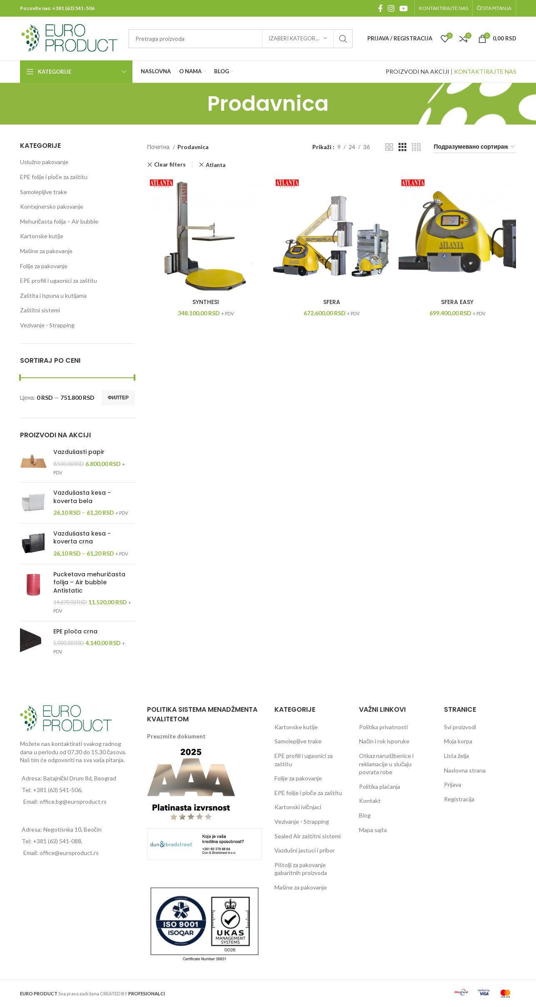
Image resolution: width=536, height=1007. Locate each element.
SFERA (331, 302)
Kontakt (370, 800)
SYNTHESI (205, 302)
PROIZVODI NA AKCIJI (417, 71)
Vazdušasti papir (79, 452)
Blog (365, 815)
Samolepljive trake (43, 191)
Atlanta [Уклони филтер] (215, 165)
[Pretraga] (240, 38)
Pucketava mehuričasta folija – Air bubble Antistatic (89, 583)
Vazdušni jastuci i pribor (304, 850)
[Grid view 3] (402, 147)
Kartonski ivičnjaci (297, 806)
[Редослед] (474, 147)
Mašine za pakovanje (46, 250)
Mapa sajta (373, 829)
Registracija (459, 799)
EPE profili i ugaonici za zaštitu (58, 280)
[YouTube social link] (403, 8)
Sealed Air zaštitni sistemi (307, 836)
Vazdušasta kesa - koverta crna (82, 538)
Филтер (118, 397)
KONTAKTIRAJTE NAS (485, 71)
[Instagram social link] (391, 8)
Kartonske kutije (41, 235)
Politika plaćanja (379, 786)
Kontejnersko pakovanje (51, 206)
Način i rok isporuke (384, 741)
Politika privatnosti (383, 726)
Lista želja (456, 755)
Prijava (452, 784)
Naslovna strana (465, 770)
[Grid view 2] (389, 147)
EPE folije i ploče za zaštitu (53, 176)
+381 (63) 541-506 (73, 8)
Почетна (159, 146)
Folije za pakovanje (43, 265)
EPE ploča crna (75, 632)
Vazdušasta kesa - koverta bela (82, 497)
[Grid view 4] (416, 147)
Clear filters (170, 164)
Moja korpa (458, 741)
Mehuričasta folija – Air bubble (59, 221)
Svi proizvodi (460, 726)
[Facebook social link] (380, 8)
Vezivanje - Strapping (47, 325)
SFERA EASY (457, 302)
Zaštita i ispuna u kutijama (53, 295)
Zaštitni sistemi (40, 310)
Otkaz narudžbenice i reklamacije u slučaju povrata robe (386, 763)
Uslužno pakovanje (44, 161)
